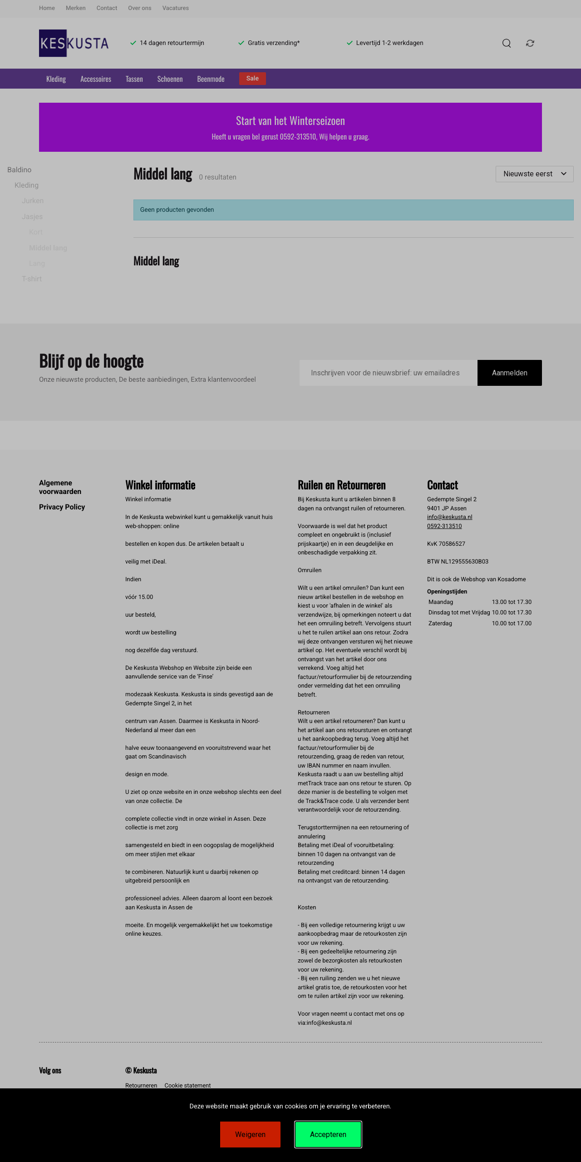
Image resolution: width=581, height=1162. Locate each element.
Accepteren (328, 1134)
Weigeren (250, 1134)
